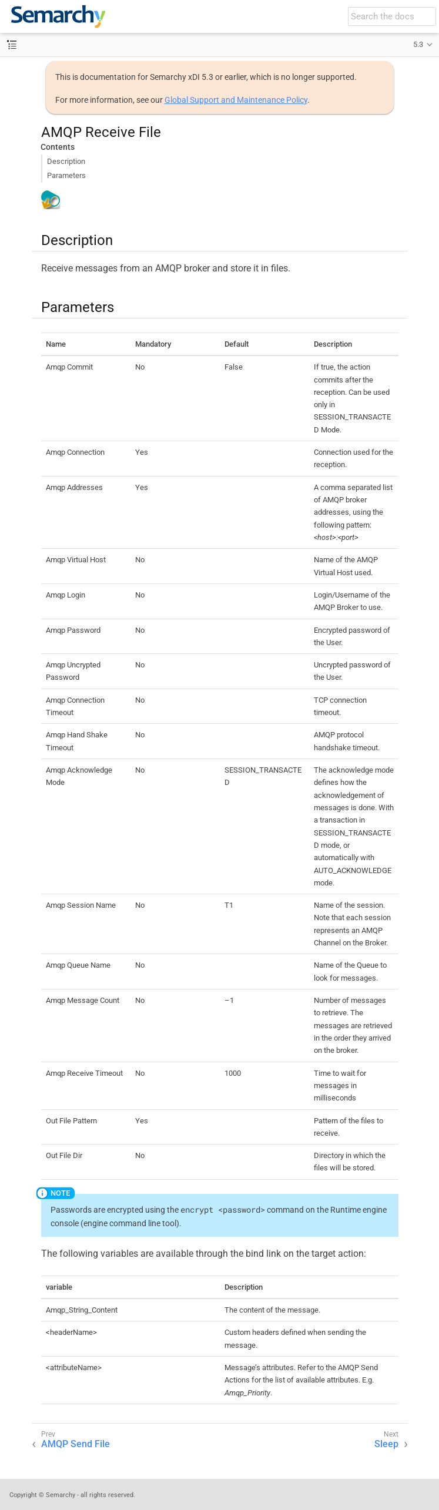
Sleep (386, 1443)
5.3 (418, 44)
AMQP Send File (75, 1443)
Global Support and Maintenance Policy (236, 100)
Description (66, 161)
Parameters (66, 175)
